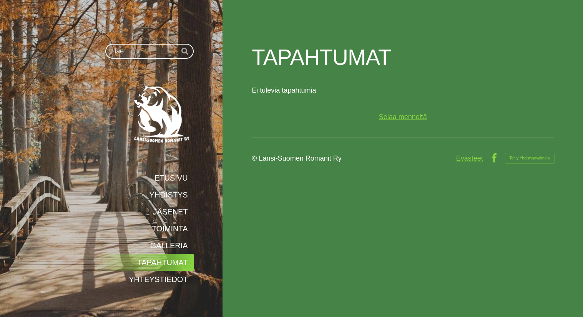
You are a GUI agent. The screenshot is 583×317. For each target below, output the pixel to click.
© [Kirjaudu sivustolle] (255, 158)
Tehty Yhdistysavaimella (529, 158)
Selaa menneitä (403, 117)
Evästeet (469, 158)
